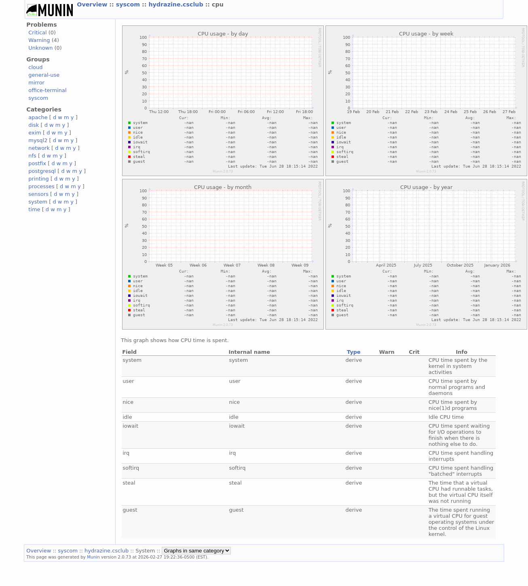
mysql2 (37, 140)
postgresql (42, 171)
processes (41, 186)
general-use (43, 75)
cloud (35, 67)
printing (38, 179)
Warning (39, 40)
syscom (129, 4)
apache (37, 117)
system (37, 202)
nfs (32, 156)
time (34, 209)
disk (33, 125)
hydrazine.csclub (176, 4)
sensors (38, 194)
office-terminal (47, 90)
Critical (37, 32)
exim (34, 133)
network (39, 148)
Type (354, 352)
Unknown (40, 48)
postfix (37, 163)
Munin (93, 556)
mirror (36, 83)
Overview (93, 4)
